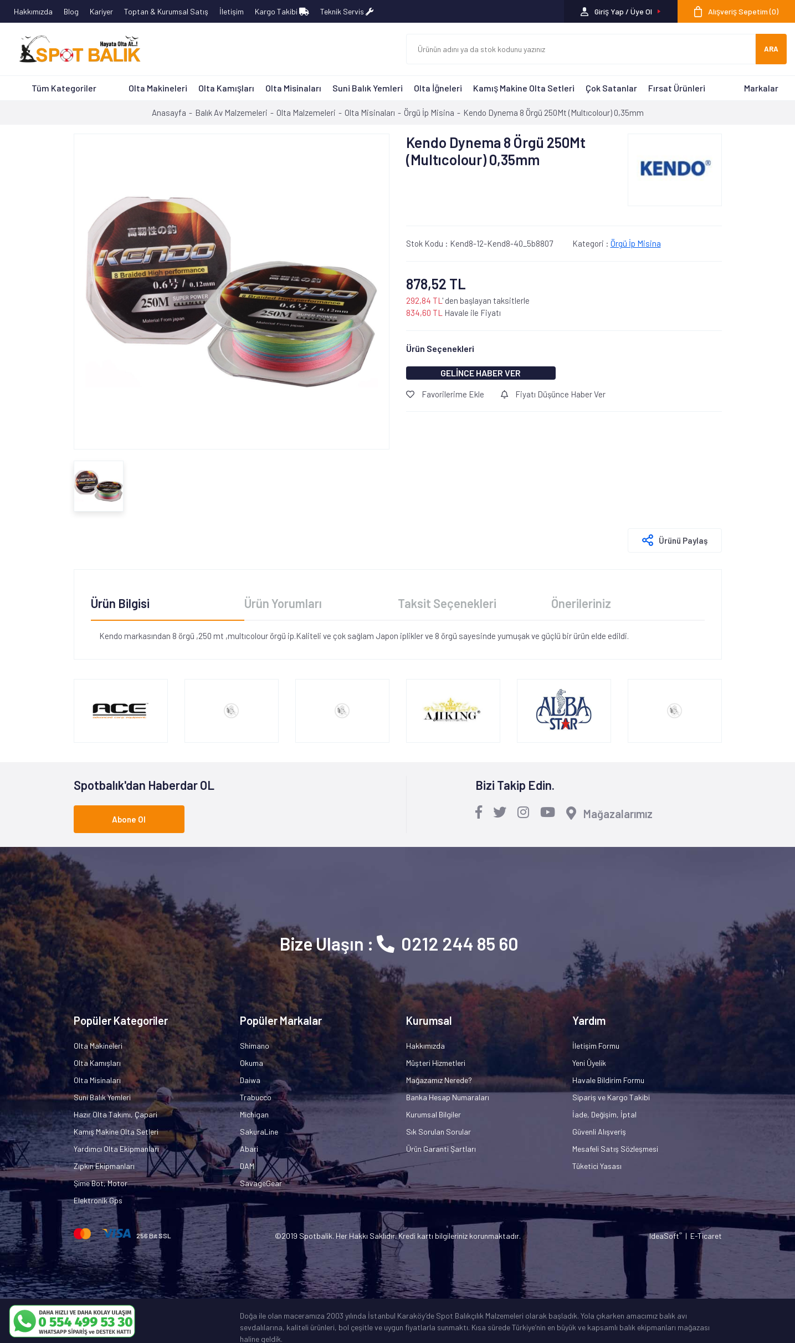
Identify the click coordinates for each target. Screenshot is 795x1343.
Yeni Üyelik (589, 1063)
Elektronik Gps (98, 1200)
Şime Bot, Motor (100, 1183)
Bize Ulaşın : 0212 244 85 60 (399, 943)
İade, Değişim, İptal (604, 1114)
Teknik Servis (346, 11)
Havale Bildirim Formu (608, 1080)
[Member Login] (621, 11)
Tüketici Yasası (597, 1166)
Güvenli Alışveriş (599, 1131)
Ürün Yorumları (283, 603)
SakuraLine (259, 1131)
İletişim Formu (595, 1045)
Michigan (254, 1114)
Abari (249, 1148)
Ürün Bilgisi (120, 603)
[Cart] (736, 11)
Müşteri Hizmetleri (435, 1063)
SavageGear (261, 1183)
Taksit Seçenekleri (447, 603)
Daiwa (250, 1080)
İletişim (231, 11)
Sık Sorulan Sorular (438, 1131)
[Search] (581, 49)
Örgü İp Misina (636, 243)
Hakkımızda (33, 11)
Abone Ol (129, 819)
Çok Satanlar (611, 88)
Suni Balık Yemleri (367, 88)
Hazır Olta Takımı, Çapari (115, 1114)
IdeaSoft (665, 1235)
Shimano (254, 1045)
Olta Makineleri (158, 88)
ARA (771, 48)
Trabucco (255, 1097)
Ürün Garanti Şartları (441, 1148)
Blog (71, 11)
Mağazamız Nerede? (439, 1080)
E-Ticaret (706, 1235)
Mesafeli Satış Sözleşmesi (615, 1148)
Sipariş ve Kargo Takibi (611, 1097)
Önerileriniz (581, 603)
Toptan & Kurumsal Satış (166, 11)
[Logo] (74, 49)
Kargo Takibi (282, 11)
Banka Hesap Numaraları (447, 1097)
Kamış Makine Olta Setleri (524, 88)
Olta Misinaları (293, 88)
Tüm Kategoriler (64, 88)
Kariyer (101, 11)
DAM (247, 1166)
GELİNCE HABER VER (480, 372)
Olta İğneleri (438, 88)
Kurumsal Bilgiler (433, 1114)
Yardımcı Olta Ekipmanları (116, 1148)
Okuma (251, 1063)
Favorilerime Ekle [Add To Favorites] (445, 394)
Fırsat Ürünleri (676, 88)
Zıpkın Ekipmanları (104, 1166)
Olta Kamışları (226, 88)
